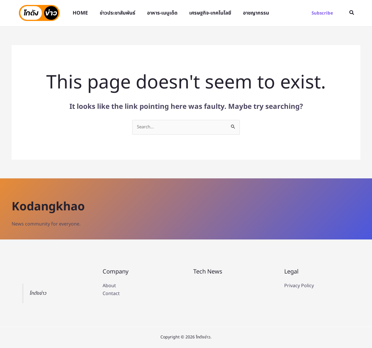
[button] (322, 13)
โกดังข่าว (38, 294)
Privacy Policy (299, 286)
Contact (111, 293)
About (109, 286)
